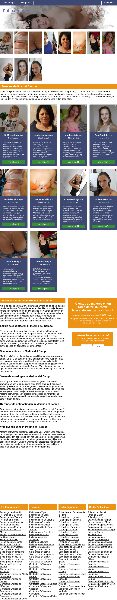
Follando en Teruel (97, 512)
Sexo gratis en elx (96, 537)
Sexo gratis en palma (39, 552)
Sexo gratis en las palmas (41, 554)
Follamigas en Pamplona (41, 532)
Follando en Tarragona (69, 527)
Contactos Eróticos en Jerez (72, 586)
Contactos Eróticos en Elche (43, 596)
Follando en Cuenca (68, 542)
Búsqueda (26, 3)
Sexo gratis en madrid (10, 549)
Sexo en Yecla (95, 534)
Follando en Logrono (68, 517)
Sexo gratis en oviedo (98, 539)
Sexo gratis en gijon (68, 552)
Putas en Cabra (95, 532)
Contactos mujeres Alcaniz (101, 525)
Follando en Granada (39, 522)
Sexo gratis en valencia (11, 554)
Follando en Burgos (38, 542)
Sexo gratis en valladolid (70, 547)
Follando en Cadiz (67, 532)
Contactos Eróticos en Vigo (101, 581)
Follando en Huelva (67, 522)
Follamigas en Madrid (10, 512)
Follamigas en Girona (68, 539)
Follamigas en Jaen (67, 529)
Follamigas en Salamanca (41, 544)
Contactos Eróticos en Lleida (43, 584)
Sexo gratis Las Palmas (99, 520)
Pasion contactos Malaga (100, 522)
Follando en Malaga (9, 525)
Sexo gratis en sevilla (10, 557)
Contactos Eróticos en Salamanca (10, 595)
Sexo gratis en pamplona (100, 552)
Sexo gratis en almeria (98, 554)
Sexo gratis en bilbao (39, 557)
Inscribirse (109, 3)
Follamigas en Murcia (10, 527)
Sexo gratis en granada (69, 557)
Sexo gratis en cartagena (100, 544)
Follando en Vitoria (38, 517)
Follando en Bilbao (9, 539)
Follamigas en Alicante (11, 542)
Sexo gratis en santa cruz (100, 542)
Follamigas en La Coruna (41, 520)
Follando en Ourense (68, 537)
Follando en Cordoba (10, 544)
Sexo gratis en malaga (11, 562)
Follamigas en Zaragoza (12, 522)
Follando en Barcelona (11, 515)
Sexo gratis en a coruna (70, 554)
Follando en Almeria (39, 534)
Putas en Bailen (95, 515)
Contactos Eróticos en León (13, 599)
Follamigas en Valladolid (12, 547)
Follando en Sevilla (9, 520)
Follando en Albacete (39, 547)
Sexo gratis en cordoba (40, 562)
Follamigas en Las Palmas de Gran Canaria (13, 535)
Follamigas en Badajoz (69, 520)
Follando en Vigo (37, 512)
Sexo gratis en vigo (67, 549)
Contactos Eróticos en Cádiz (72, 574)
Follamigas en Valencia (11, 517)
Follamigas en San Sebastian (38, 538)
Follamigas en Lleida (68, 525)
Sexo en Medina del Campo (101, 529)
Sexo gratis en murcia (39, 549)
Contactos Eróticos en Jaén (71, 594)
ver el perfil (13, 162)
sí (86, 346)
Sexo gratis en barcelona (12, 552)
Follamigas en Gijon (39, 515)
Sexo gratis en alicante (40, 559)
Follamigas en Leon (68, 534)
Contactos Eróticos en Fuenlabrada (10, 590)
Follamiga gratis (95, 517)
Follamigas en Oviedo (39, 525)
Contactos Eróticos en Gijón (101, 584)
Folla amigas (9, 3)
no (98, 346)
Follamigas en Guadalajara (71, 544)
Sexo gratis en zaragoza (12, 559)
